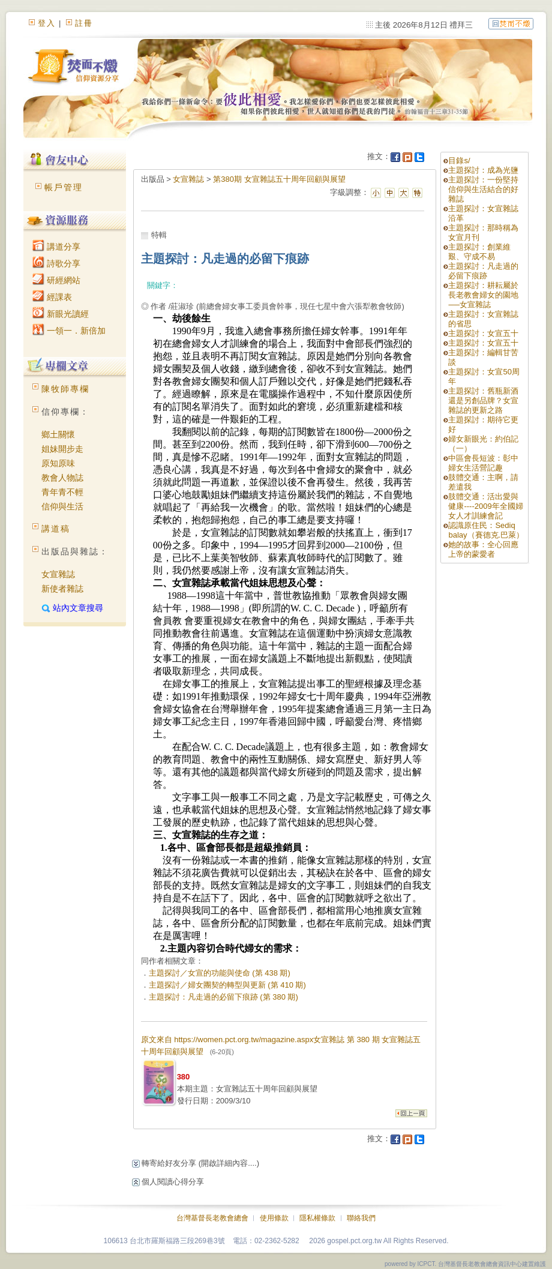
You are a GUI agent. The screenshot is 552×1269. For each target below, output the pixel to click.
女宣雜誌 (58, 574)
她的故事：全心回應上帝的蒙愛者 (483, 549)
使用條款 (274, 1218)
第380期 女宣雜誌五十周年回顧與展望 (279, 179)
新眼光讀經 (60, 314)
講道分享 (56, 246)
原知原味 (58, 463)
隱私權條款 (317, 1218)
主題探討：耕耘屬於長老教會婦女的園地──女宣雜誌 (483, 295)
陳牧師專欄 (65, 389)
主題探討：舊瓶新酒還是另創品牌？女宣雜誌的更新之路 (483, 400)
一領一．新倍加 (69, 330)
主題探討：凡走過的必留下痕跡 (483, 271)
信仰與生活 (62, 506)
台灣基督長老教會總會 (212, 1218)
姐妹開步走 (62, 449)
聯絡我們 (361, 1218)
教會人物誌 (62, 477)
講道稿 (55, 528)
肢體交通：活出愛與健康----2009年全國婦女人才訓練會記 (485, 506)
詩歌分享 (56, 263)
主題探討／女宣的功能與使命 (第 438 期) (219, 972)
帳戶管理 (63, 187)
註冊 (84, 23)
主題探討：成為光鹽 (483, 170)
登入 (47, 23)
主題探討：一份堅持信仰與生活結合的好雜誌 (483, 189)
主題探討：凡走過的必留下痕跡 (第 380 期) (223, 996)
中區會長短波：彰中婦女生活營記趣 (483, 463)
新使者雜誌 (62, 588)
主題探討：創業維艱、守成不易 (479, 251)
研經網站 (56, 280)
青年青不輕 (62, 492)
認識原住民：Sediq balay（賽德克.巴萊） (486, 530)
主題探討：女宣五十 (483, 333)
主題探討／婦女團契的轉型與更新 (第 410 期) (227, 984)
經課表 (52, 297)
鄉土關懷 (58, 434)
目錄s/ (459, 160)
